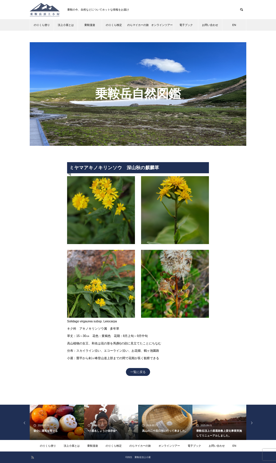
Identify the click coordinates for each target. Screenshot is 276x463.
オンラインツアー (162, 24)
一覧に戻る (138, 372)
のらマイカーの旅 (138, 24)
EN (234, 24)
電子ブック (186, 24)
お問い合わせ (210, 24)
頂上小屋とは (66, 24)
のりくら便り (42, 24)
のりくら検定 (114, 24)
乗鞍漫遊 (89, 24)
